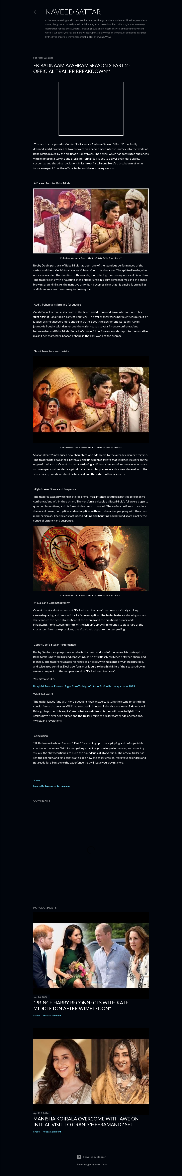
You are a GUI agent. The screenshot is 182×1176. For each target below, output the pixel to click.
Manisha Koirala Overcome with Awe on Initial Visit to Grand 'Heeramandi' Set (86, 1121)
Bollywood (47, 785)
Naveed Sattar (73, 11)
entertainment (62, 785)
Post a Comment (51, 1015)
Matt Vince (101, 1164)
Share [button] (36, 780)
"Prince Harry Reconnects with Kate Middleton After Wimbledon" (80, 1005)
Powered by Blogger (91, 1157)
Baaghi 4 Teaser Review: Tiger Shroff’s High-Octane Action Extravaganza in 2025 (84, 686)
